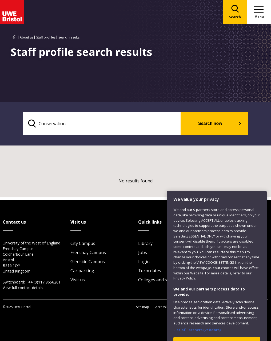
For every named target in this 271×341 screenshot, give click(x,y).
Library (145, 243)
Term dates (149, 271)
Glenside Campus (87, 262)
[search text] (102, 123)
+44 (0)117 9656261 (43, 282)
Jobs (142, 252)
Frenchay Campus (88, 252)
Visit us (77, 280)
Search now (210, 123)
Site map (142, 307)
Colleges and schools (159, 280)
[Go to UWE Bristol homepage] (15, 37)
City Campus (82, 243)
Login (144, 262)
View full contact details (23, 287)
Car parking (82, 271)
